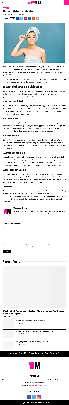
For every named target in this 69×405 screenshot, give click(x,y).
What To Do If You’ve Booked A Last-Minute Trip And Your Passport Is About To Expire (34, 312)
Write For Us (54, 353)
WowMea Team (10, 14)
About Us (13, 353)
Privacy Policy (34, 353)
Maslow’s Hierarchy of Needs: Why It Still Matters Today (35, 331)
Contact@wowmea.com (38, 386)
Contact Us (23, 353)
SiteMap (45, 353)
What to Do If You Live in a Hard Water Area (30, 321)
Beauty (5, 8)
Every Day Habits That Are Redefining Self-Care (32, 342)
